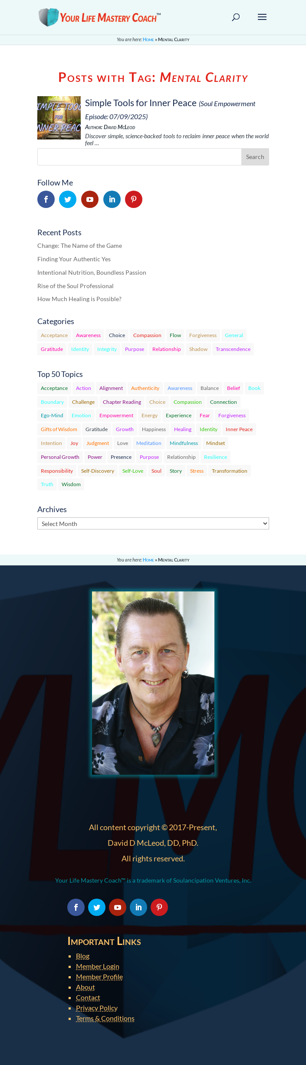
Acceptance (54, 335)
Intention (51, 443)
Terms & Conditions (105, 1018)
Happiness (154, 429)
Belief (233, 388)
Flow (175, 335)
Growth (125, 429)
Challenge (83, 402)
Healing (182, 429)
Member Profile (99, 976)
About (85, 987)
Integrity (107, 349)
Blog (82, 955)
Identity (80, 349)
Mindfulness (184, 443)
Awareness (88, 335)
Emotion (81, 415)
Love (122, 443)
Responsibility (57, 471)
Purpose (134, 349)
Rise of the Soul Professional (75, 285)
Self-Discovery (97, 471)
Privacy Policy (97, 1007)
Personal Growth (60, 457)
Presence (121, 457)
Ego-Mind (52, 415)
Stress (197, 471)
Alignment (111, 388)
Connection (223, 402)
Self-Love (132, 471)
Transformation (229, 471)
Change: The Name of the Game (79, 245)
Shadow (198, 349)
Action (83, 388)
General (234, 335)
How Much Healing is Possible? (79, 298)
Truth (47, 484)
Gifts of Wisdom (59, 429)
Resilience (215, 457)
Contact (88, 997)
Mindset (215, 443)
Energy (149, 415)
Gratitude (52, 349)
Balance (210, 388)
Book (254, 388)
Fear (205, 415)
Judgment (97, 443)
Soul (156, 471)
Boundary (52, 402)
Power (95, 457)
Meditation (148, 443)
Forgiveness (203, 335)
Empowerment (116, 415)
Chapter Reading (122, 402)
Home (148, 39)
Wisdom (71, 484)
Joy (74, 443)
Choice (117, 335)
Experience (178, 415)
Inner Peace (239, 429)
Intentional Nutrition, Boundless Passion (91, 272)
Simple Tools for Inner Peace (141, 102)
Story (176, 471)
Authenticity (145, 388)
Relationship (166, 349)
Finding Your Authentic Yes (74, 259)
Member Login (97, 966)
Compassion (147, 335)
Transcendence (233, 349)
